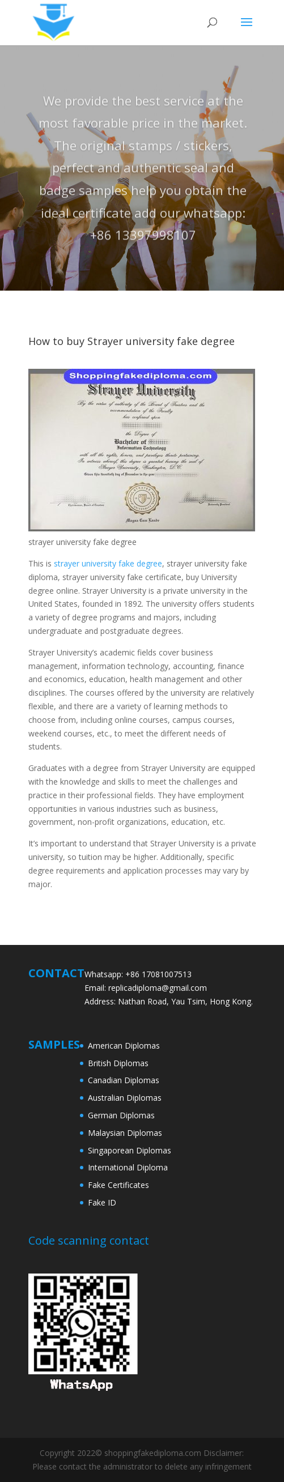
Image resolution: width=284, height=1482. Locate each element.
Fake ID (102, 1202)
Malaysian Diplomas (125, 1132)
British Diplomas (118, 1063)
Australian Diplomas (125, 1097)
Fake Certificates (118, 1184)
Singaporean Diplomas (129, 1150)
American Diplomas (124, 1045)
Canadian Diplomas (123, 1080)
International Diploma (128, 1167)
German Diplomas (121, 1115)
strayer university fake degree (108, 563)
